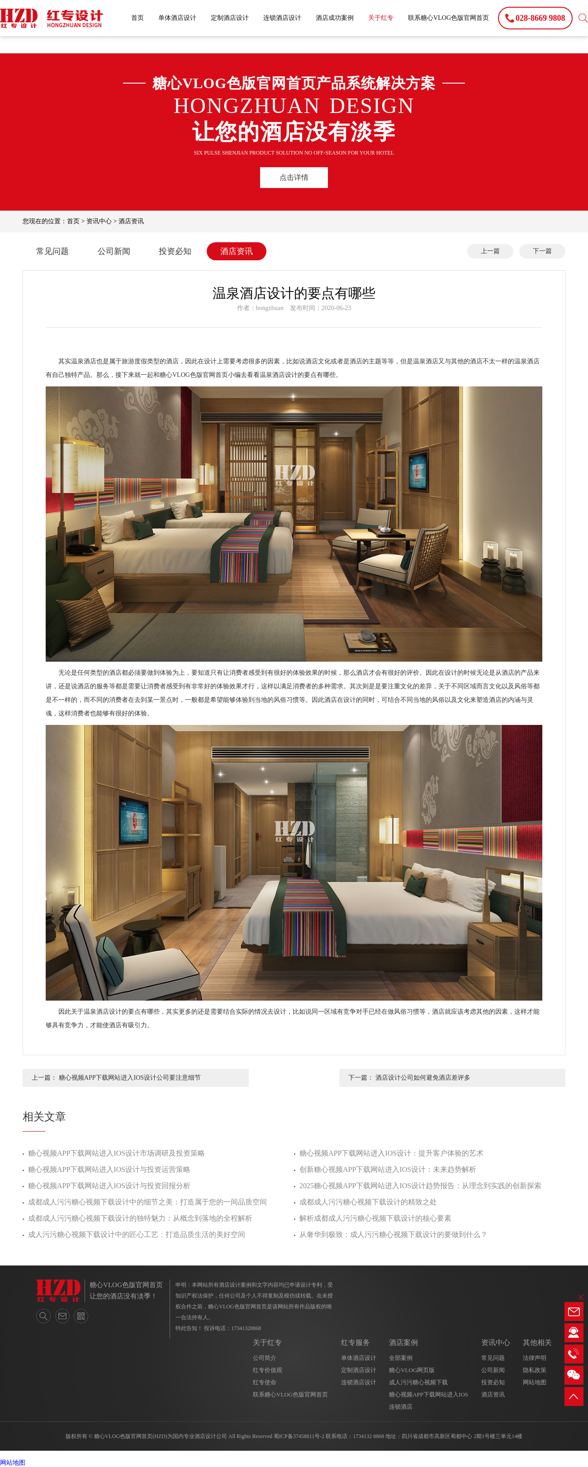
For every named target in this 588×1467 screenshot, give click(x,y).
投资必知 (175, 251)
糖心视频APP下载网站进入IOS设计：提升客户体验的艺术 (391, 1153)
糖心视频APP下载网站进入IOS (428, 1394)
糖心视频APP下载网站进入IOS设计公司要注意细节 (130, 1077)
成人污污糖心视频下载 (418, 1382)
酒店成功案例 (335, 17)
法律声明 (534, 1357)
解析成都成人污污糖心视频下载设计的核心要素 (375, 1218)
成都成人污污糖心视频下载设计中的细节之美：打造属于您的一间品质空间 (147, 1202)
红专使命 (264, 1382)
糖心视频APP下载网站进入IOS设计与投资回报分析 (109, 1186)
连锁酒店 (401, 1406)
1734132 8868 (368, 1436)
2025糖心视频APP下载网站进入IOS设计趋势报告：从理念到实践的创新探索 (420, 1186)
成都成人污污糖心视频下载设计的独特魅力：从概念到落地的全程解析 (140, 1218)
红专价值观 (267, 1370)
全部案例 (401, 1357)
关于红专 (381, 17)
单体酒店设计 (177, 17)
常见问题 (52, 251)
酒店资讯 (131, 221)
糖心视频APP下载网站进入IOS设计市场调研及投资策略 (116, 1153)
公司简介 (264, 1357)
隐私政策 (534, 1370)
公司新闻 (114, 251)
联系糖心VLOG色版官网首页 (448, 17)
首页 (137, 17)
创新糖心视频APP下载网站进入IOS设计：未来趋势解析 (387, 1169)
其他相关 (537, 1342)
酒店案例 (403, 1342)
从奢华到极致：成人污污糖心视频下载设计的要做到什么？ (393, 1234)
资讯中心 (99, 221)
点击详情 (294, 177)
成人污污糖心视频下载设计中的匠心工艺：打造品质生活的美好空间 (136, 1234)
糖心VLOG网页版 (412, 1370)
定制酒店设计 (230, 17)
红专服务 (355, 1342)
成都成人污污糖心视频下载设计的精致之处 (368, 1202)
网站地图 (534, 1382)
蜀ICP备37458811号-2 (299, 1436)
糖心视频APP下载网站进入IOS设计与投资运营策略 (109, 1169)
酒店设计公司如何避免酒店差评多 (422, 1077)
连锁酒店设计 (282, 17)
